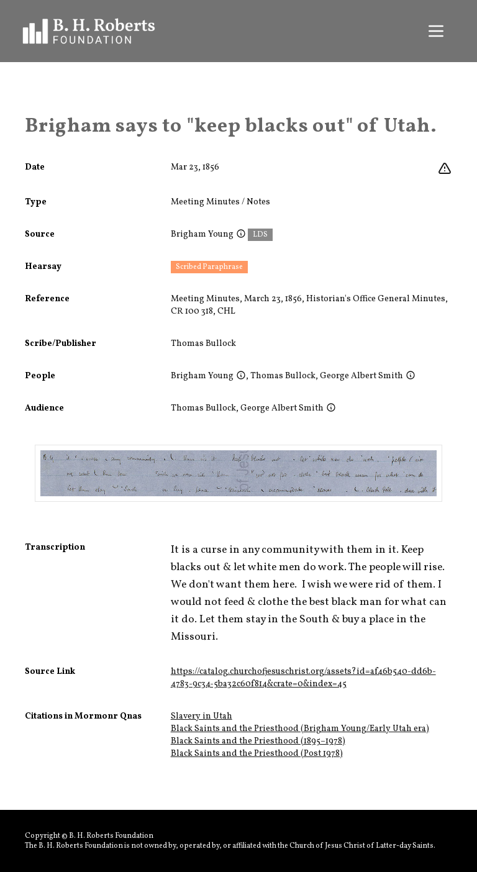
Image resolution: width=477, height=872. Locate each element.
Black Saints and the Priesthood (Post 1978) (257, 754)
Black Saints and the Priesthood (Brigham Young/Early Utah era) (300, 729)
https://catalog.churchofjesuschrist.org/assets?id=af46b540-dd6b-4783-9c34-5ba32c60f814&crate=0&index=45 (303, 678)
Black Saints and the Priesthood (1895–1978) (258, 741)
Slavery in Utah (201, 716)
